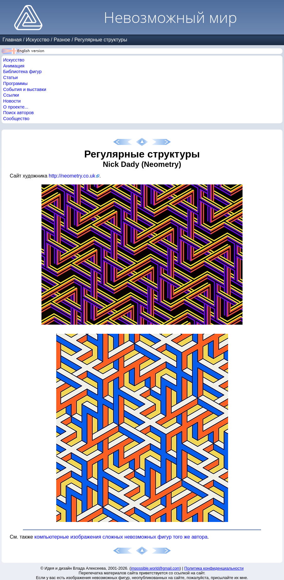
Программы (15, 83)
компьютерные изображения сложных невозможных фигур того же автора (121, 537)
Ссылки (11, 95)
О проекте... (15, 106)
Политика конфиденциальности (214, 568)
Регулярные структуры (100, 39)
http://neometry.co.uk (72, 175)
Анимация (14, 65)
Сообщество (16, 118)
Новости (12, 101)
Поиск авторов (18, 112)
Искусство (37, 39)
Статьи (10, 77)
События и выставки (24, 89)
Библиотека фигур (22, 71)
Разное (62, 39)
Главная (12, 39)
